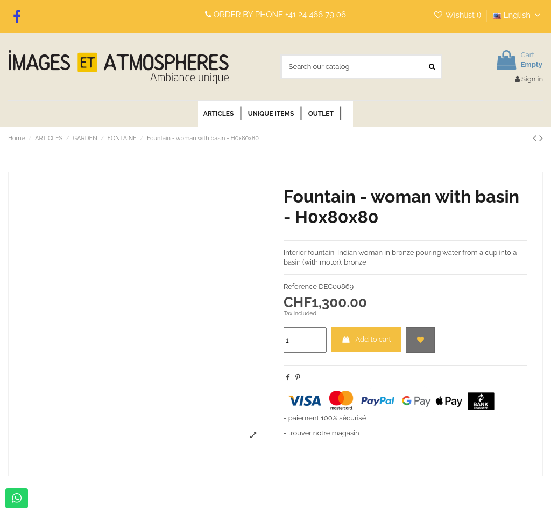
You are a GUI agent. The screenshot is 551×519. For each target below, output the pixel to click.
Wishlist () (458, 15)
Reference (300, 286)
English (518, 15)
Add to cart (366, 339)
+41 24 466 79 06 (315, 14)
